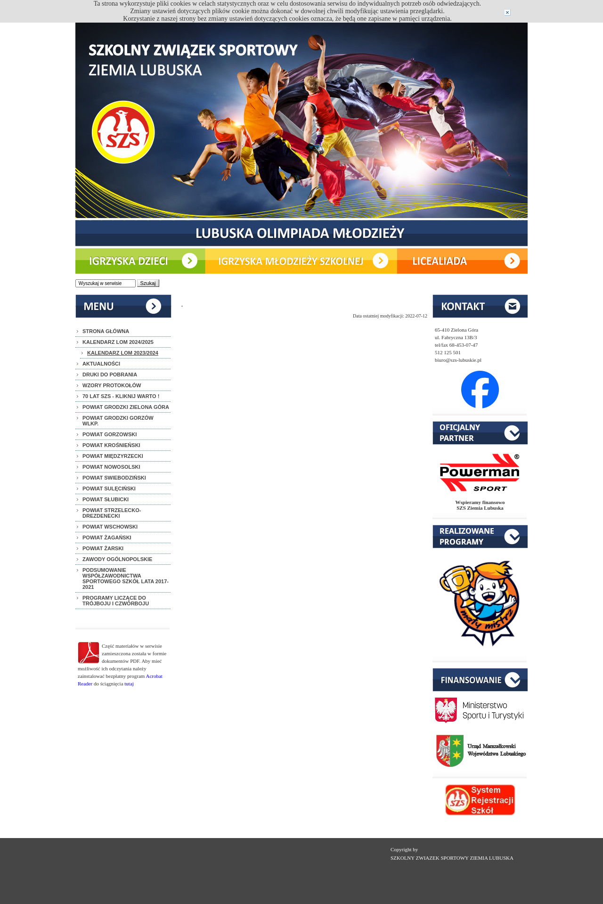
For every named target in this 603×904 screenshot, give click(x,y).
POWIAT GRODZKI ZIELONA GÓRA (125, 407)
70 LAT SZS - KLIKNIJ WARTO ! (120, 396)
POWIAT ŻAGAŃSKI (106, 537)
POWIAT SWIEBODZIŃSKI (114, 478)
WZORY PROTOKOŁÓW (111, 385)
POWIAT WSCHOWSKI (110, 526)
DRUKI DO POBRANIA (109, 374)
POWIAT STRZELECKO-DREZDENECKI (111, 513)
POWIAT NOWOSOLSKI (111, 467)
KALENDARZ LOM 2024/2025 (118, 342)
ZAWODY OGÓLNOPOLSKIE (117, 559)
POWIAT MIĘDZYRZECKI (112, 456)
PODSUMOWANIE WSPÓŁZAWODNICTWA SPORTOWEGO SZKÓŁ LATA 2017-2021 (125, 578)
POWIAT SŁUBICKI (105, 499)
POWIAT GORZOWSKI (109, 434)
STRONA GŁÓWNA (105, 331)
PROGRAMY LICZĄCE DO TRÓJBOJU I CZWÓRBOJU (115, 600)
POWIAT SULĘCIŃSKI (109, 488)
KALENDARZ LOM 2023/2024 (122, 353)
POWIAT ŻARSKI (102, 548)
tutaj (129, 683)
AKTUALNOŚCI (101, 363)
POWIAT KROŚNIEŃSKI (111, 445)
